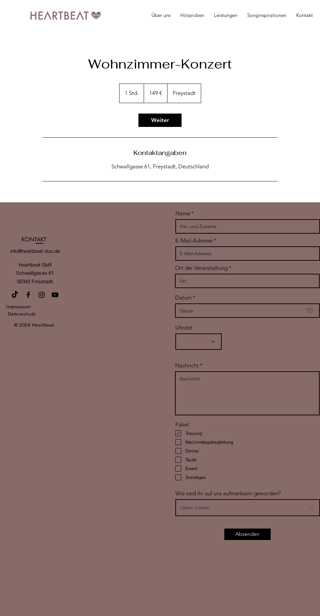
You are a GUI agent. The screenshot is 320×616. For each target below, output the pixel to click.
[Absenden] (247, 534)
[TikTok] (15, 295)
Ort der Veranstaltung (201, 268)
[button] (225, 15)
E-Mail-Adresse (194, 240)
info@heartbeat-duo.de (35, 251)
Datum (187, 297)
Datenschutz (22, 313)
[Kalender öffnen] (309, 310)
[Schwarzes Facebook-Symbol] (28, 295)
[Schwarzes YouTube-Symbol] (55, 295)
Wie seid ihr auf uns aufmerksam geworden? (228, 493)
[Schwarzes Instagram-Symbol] (42, 295)
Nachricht (187, 365)
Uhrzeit (184, 328)
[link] (160, 120)
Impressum (18, 306)
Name (182, 213)
